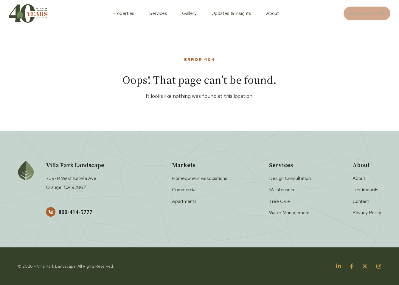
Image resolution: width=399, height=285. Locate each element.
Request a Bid (367, 13)
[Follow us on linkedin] (338, 266)
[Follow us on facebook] (351, 266)
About (272, 13)
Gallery (189, 13)
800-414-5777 (69, 212)
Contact (361, 201)
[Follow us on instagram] (378, 266)
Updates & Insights (231, 13)
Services (158, 13)
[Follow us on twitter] (364, 266)
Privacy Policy (367, 212)
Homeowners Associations (199, 178)
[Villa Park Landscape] (28, 13)
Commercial (184, 190)
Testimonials (365, 190)
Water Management (289, 212)
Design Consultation (290, 178)
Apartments (184, 201)
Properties (123, 13)
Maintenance (282, 190)
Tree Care (279, 201)
